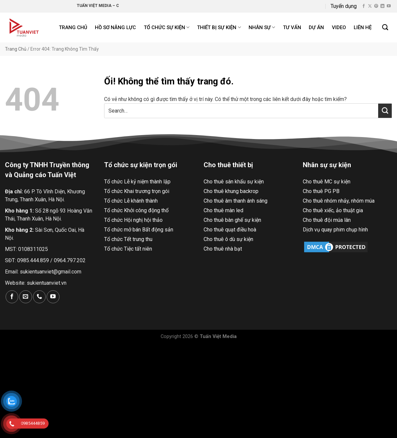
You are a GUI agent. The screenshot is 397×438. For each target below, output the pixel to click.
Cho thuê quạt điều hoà (230, 229)
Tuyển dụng (344, 6)
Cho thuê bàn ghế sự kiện (232, 220)
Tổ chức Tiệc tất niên (128, 249)
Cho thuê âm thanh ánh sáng (235, 201)
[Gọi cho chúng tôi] (39, 296)
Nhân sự (262, 27)
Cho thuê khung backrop (231, 191)
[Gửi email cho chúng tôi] (25, 296)
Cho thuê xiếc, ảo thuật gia (333, 210)
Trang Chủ (15, 49)
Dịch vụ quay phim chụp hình (335, 229)
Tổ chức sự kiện (166, 27)
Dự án (316, 27)
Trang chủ (73, 27)
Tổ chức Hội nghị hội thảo (133, 220)
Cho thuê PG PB (321, 191)
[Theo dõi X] (370, 6)
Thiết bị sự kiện (219, 27)
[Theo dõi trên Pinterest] (376, 6)
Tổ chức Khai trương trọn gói (136, 191)
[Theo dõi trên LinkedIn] (382, 6)
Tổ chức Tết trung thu (128, 239)
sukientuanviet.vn (46, 283)
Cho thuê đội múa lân (327, 220)
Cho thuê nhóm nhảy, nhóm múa (339, 201)
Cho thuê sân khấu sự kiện (234, 181)
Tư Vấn (292, 27)
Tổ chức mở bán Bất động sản (138, 229)
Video (339, 27)
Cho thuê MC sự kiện (326, 181)
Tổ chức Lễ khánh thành (131, 201)
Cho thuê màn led (223, 210)
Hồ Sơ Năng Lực (115, 27)
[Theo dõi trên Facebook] (364, 6)
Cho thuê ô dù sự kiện (228, 239)
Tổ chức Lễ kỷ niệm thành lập (137, 181)
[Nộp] (385, 111)
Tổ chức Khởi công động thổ (136, 210)
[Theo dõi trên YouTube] (389, 6)
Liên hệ (363, 27)
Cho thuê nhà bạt (223, 249)
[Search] (385, 27)
